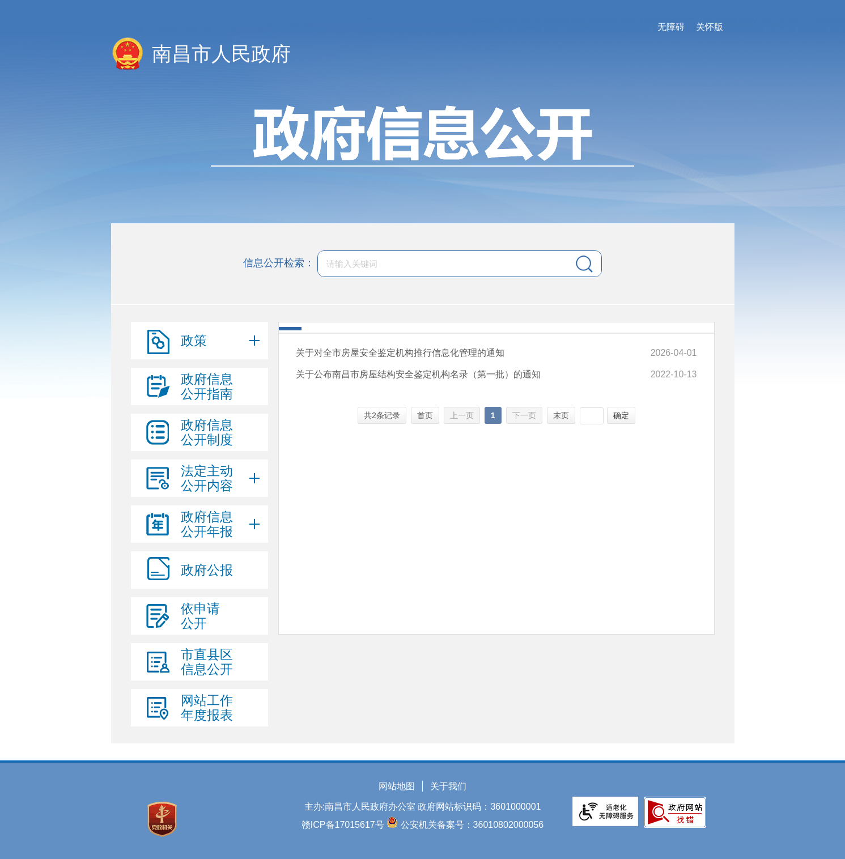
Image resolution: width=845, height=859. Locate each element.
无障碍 (671, 27)
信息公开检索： (279, 263)
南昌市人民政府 (221, 53)
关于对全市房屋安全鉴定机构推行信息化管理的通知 (400, 353)
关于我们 (448, 786)
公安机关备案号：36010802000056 (472, 825)
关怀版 (709, 27)
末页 (561, 415)
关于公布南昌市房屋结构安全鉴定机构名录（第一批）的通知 (418, 374)
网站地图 (397, 786)
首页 (425, 415)
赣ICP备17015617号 (343, 825)
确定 (621, 415)
